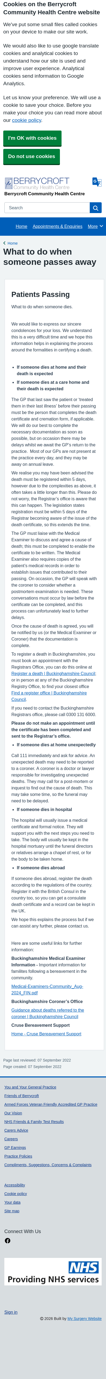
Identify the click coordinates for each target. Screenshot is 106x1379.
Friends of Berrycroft (21, 1096)
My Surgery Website (85, 1318)
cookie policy (26, 120)
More (96, 226)
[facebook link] (7, 1240)
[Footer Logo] (53, 1277)
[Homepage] (47, 186)
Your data (12, 1202)
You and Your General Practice (30, 1087)
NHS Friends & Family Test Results (34, 1122)
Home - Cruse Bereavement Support (46, 1034)
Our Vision (13, 1113)
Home (21, 226)
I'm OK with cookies (32, 138)
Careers (11, 1139)
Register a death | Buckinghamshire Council (53, 673)
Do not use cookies (31, 156)
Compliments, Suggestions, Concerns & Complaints (48, 1165)
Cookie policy (15, 1194)
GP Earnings (15, 1147)
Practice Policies (18, 1156)
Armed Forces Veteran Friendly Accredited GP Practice (50, 1104)
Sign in (10, 1312)
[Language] (97, 182)
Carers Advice (16, 1130)
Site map (11, 1211)
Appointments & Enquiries (57, 226)
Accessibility (14, 1185)
